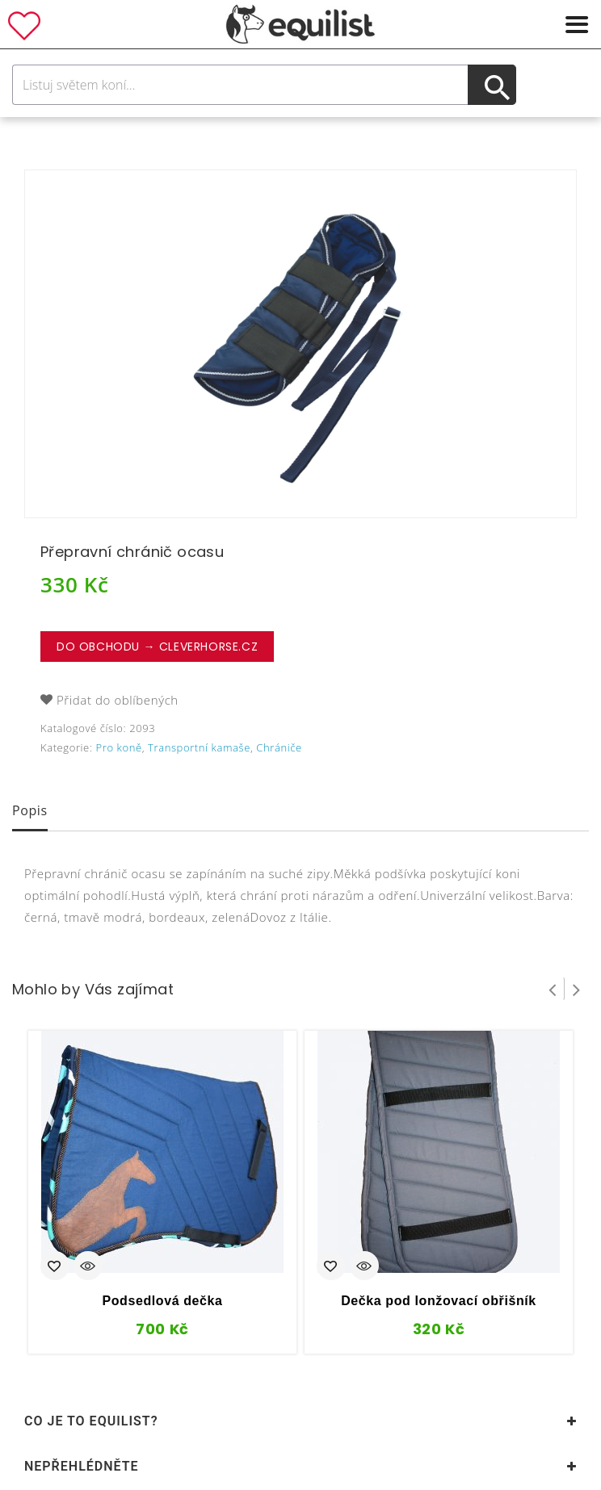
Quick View (88, 1267)
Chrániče (278, 747)
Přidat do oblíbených (118, 700)
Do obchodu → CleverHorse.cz (157, 646)
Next (577, 989)
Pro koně (119, 747)
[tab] (30, 812)
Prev (552, 989)
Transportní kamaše (199, 747)
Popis (30, 810)
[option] (300, 344)
